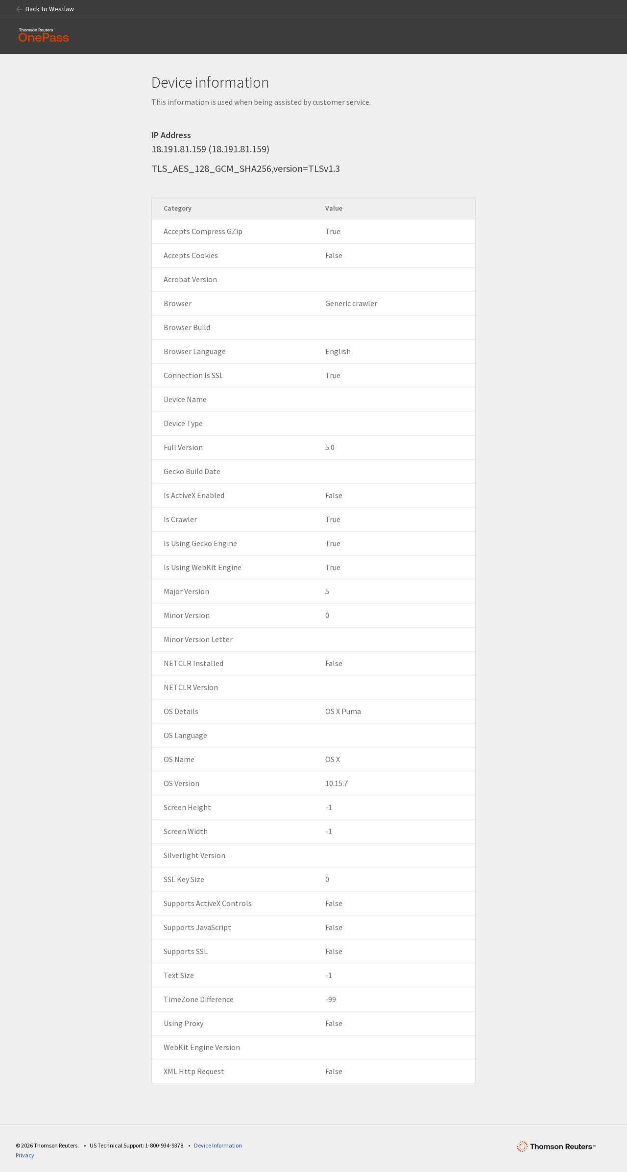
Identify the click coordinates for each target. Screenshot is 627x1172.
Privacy (25, 1155)
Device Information (218, 1145)
